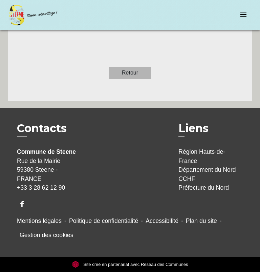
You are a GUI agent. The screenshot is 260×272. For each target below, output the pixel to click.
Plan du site (201, 220)
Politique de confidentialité (103, 220)
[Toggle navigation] (243, 15)
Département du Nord (207, 169)
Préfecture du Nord (203, 187)
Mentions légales (39, 220)
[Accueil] (33, 15)
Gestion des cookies (46, 235)
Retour (130, 73)
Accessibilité (162, 220)
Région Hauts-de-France (201, 156)
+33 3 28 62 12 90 (41, 187)
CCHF (186, 178)
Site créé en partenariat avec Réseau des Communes (130, 264)
